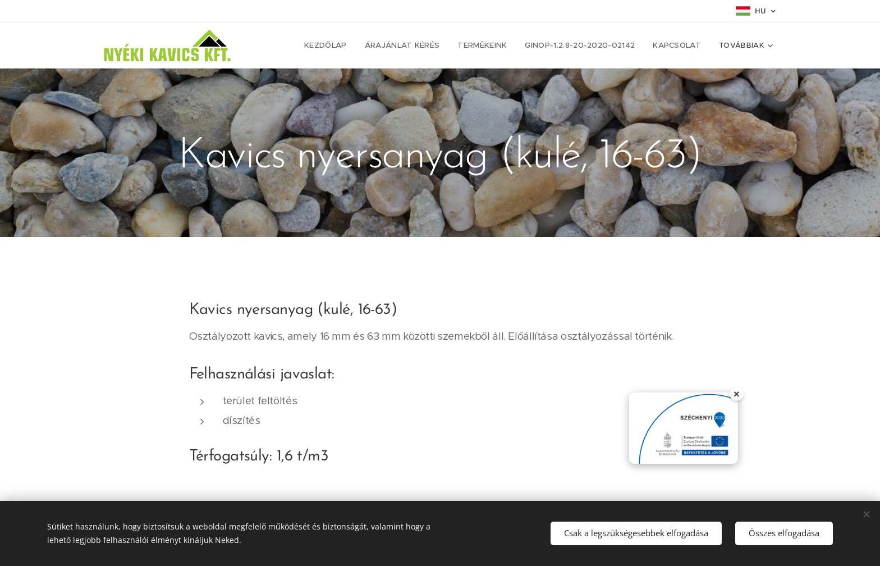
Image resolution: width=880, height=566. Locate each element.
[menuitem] (350, 45)
